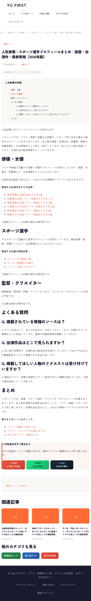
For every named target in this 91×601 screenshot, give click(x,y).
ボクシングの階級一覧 (19, 258)
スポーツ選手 (17, 93)
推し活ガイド (31, 555)
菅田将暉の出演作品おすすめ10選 (25, 194)
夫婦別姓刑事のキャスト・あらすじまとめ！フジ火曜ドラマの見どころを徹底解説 (14, 531)
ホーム (2, 32)
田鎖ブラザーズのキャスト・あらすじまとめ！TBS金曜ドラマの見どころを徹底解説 (44, 531)
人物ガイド (11, 32)
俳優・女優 (16, 89)
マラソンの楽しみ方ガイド (21, 266)
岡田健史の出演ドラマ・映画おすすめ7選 (29, 210)
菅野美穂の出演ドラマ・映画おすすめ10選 (29, 202)
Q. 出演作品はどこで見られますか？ (32, 110)
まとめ (14, 118)
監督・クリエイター (19, 98)
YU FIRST (16, 5)
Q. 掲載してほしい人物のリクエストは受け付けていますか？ (43, 114)
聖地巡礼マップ (11, 555)
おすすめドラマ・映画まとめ (22, 434)
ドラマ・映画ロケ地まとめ (21, 427)
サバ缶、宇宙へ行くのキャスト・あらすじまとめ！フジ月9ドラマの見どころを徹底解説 (75, 531)
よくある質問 (17, 102)
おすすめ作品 (50, 555)
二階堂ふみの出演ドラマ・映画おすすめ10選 (31, 206)
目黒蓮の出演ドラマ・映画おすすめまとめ (30, 198)
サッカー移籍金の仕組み (20, 262)
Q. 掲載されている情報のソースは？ (32, 106)
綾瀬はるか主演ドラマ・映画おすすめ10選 (29, 214)
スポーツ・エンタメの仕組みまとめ (26, 430)
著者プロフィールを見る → (17, 485)
